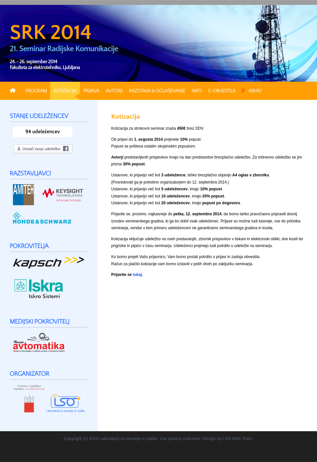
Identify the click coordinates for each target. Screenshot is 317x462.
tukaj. (138, 274)
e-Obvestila (221, 91)
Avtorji (114, 91)
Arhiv (255, 91)
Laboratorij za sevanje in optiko (128, 438)
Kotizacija (65, 91)
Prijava (91, 91)
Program (36, 91)
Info (196, 91)
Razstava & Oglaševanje (157, 91)
